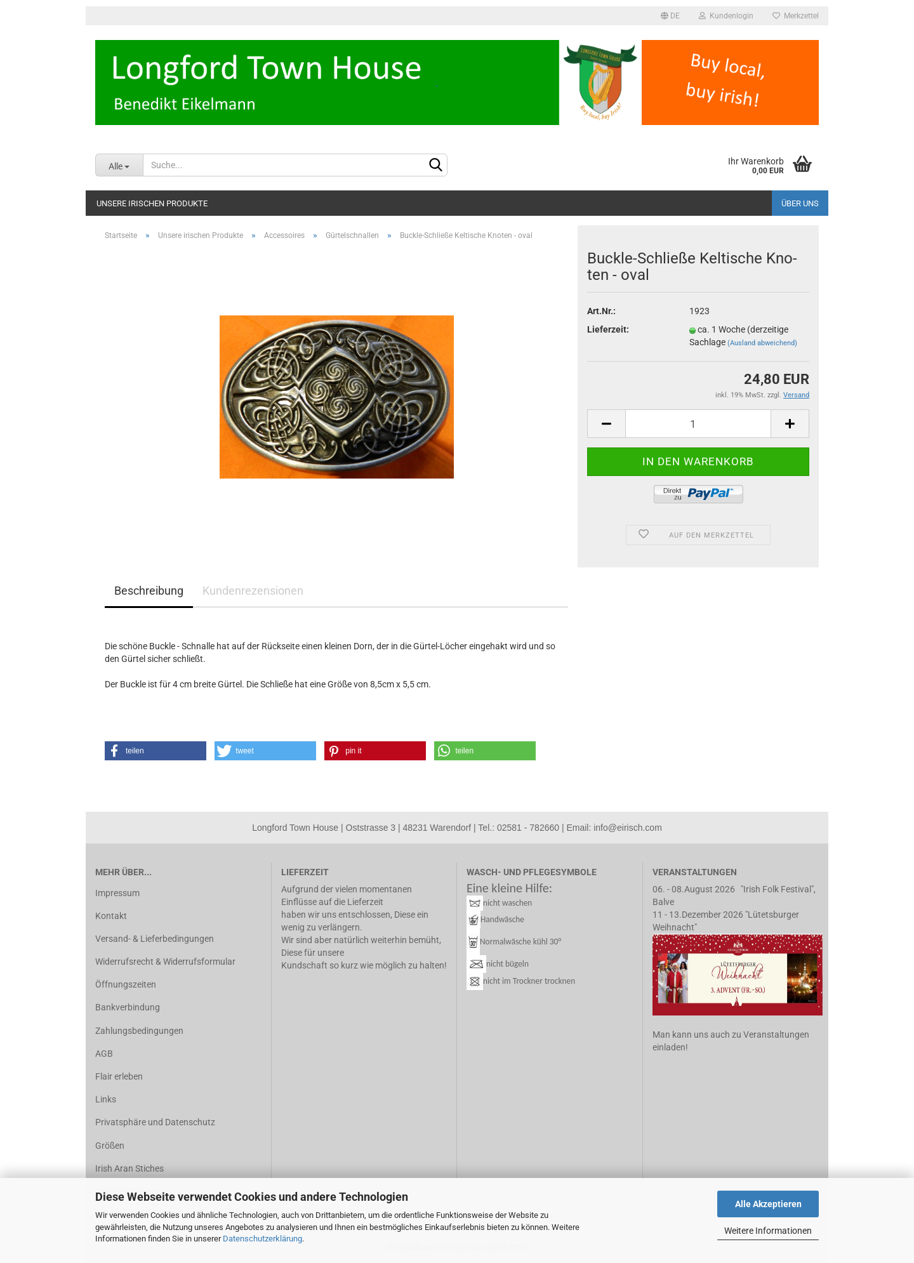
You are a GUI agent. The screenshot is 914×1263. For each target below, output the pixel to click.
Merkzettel (795, 15)
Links (105, 1099)
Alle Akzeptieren (768, 1204)
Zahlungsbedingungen (139, 1031)
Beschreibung (148, 590)
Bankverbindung (127, 1007)
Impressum (117, 893)
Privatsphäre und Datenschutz (155, 1122)
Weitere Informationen (768, 1231)
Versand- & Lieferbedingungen (154, 939)
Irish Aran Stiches (129, 1168)
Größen (109, 1146)
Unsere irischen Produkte (152, 203)
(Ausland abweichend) (762, 343)
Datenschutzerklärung (262, 1238)
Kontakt (111, 916)
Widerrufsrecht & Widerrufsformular (165, 961)
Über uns (800, 203)
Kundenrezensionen (252, 590)
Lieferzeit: (608, 329)
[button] (155, 750)
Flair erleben (119, 1076)
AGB (104, 1053)
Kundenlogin (726, 15)
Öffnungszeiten (125, 984)
